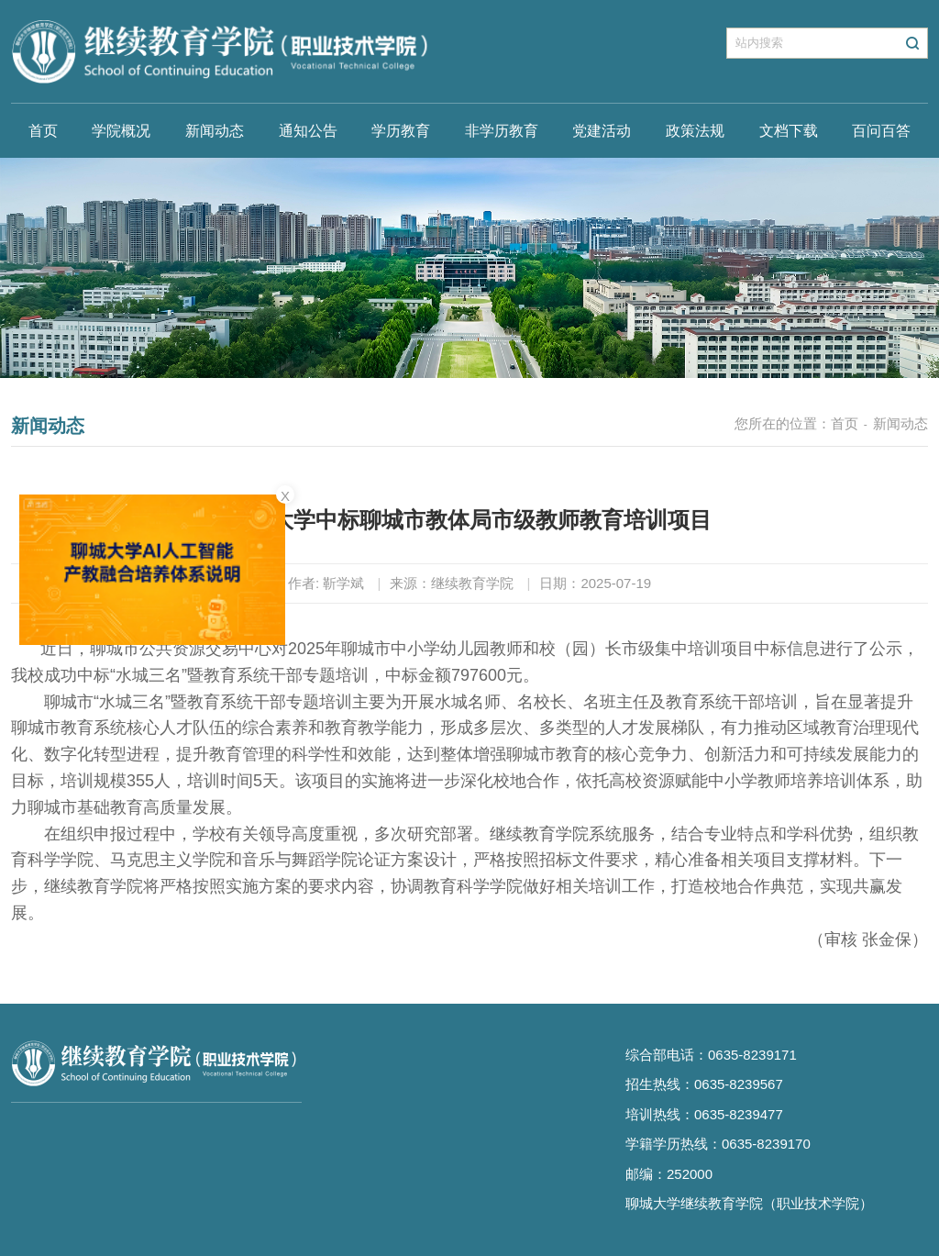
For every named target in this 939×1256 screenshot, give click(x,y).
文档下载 (788, 131)
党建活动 (601, 131)
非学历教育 (501, 131)
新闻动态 (214, 131)
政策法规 (695, 131)
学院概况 (121, 131)
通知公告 (308, 131)
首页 (43, 131)
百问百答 (881, 131)
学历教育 (400, 131)
